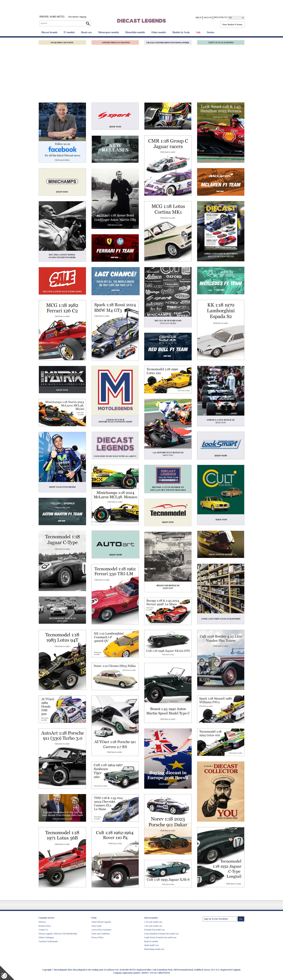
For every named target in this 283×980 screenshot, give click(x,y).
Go (87, 23)
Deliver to (220, 17)
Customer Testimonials (48, 941)
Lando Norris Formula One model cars (160, 937)
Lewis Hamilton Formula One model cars (161, 934)
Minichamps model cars (154, 949)
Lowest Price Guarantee (101, 930)
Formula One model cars (154, 930)
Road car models (151, 941)
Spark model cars (151, 945)
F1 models (69, 32)
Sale (198, 32)
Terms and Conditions (101, 934)
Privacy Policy (98, 937)
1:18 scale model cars (153, 922)
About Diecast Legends (101, 922)
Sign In (208, 17)
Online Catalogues (46, 937)
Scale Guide (97, 926)
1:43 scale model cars (153, 926)
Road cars (86, 32)
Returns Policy (45, 926)
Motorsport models (108, 32)
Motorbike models (135, 32)
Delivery (42, 922)
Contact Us (43, 930)
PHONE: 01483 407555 (52, 16)
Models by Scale (181, 32)
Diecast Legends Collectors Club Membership (58, 934)
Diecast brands (49, 32)
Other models (158, 32)
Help (199, 17)
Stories (210, 32)
